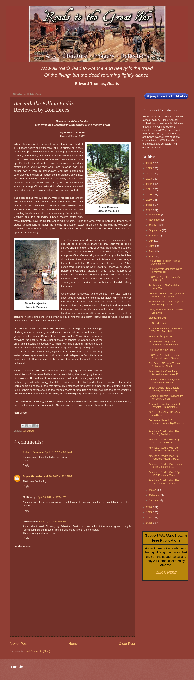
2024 (149, 173)
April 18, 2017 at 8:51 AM (58, 452)
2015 (149, 512)
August (153, 235)
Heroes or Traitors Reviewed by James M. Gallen (166, 397)
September (155, 230)
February (154, 495)
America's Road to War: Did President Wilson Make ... (164, 457)
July (151, 240)
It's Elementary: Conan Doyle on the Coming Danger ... (166, 303)
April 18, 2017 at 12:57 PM (52, 497)
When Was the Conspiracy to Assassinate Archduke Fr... (164, 373)
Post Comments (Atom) (37, 651)
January (153, 500)
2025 (149, 168)
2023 (149, 178)
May (151, 251)
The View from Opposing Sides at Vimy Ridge (165, 270)
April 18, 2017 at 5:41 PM (52, 521)
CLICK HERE (166, 573)
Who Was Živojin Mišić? (161, 336)
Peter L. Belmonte (33, 452)
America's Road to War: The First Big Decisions (164, 433)
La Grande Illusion (158, 323)
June (152, 245)
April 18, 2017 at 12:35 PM (57, 476)
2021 (149, 189)
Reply (26, 465)
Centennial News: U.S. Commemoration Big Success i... (166, 423)
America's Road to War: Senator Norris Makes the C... (166, 465)
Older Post (127, 644)
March (152, 490)
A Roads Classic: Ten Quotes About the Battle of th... (164, 381)
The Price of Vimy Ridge (162, 350)
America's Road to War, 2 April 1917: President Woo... (165, 473)
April (152, 256)
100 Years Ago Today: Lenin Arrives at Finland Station (164, 356)
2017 (149, 210)
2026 (149, 163)
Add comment (23, 546)
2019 (149, 199)
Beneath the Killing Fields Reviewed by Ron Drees (163, 343)
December (155, 214)
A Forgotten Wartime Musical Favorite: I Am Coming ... (164, 405)
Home (73, 644)
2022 (149, 184)
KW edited (28, 430)
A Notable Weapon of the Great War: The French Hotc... (165, 330)
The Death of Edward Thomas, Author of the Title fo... (165, 364)
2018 (149, 205)
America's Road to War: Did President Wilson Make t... (164, 449)
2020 (149, 194)
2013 (149, 522)
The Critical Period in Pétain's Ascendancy (164, 262)
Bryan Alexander (32, 476)
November (155, 219)
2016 (149, 507)
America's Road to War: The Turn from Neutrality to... (164, 482)
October (153, 225)
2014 (149, 517)
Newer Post (18, 644)
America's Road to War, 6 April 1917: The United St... (165, 441)
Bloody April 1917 (158, 317)
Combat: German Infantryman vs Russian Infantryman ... (166, 295)
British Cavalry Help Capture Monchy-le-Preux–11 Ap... (164, 389)
